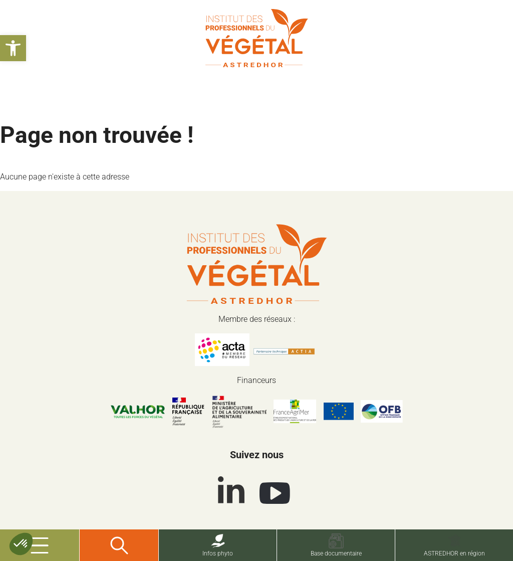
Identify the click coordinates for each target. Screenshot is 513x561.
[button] (13, 48)
